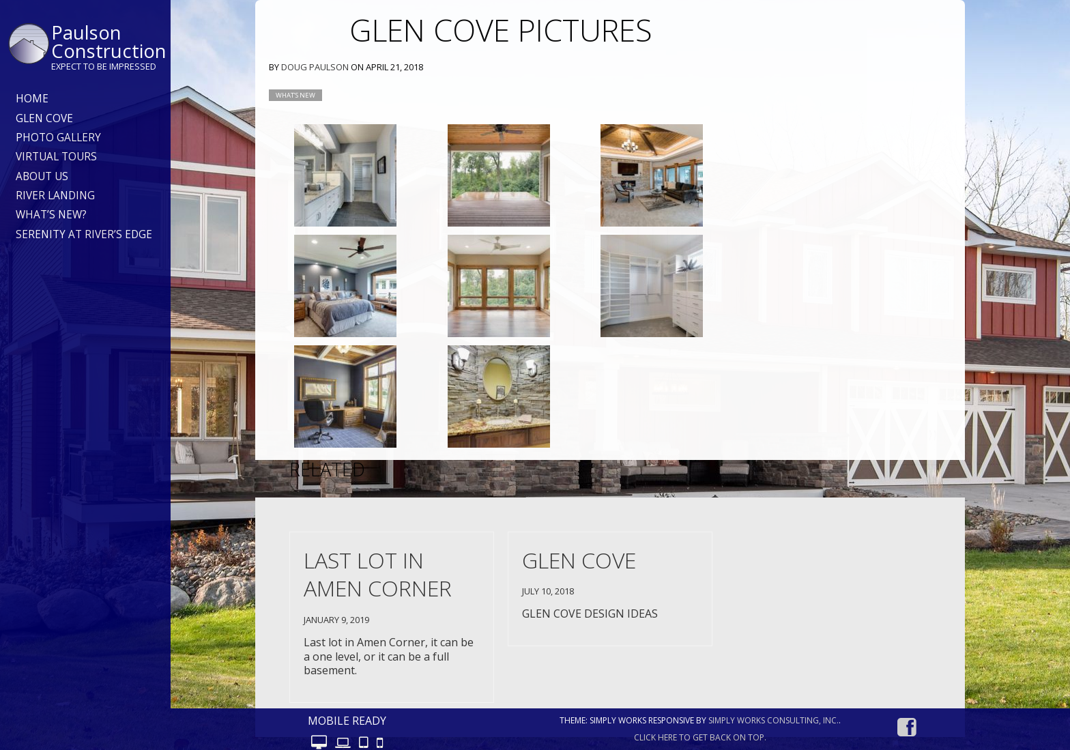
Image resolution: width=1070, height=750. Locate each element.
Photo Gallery (58, 137)
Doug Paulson (315, 67)
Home (32, 98)
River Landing (55, 195)
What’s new (295, 95)
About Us (42, 176)
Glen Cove (44, 118)
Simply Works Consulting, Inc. (773, 720)
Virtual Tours (56, 156)
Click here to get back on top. (700, 737)
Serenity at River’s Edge (84, 234)
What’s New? (51, 214)
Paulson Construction (109, 41)
